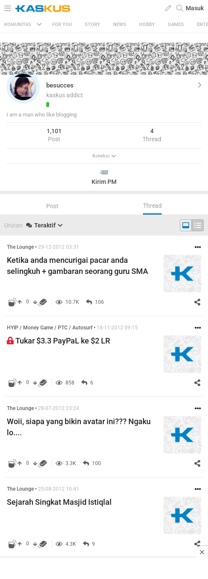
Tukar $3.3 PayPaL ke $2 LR (58, 340)
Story (92, 24)
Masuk (195, 8)
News (119, 24)
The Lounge (20, 247)
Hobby (147, 24)
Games (176, 24)
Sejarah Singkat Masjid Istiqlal (59, 502)
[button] (23, 87)
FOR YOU (62, 24)
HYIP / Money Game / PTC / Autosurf (49, 328)
